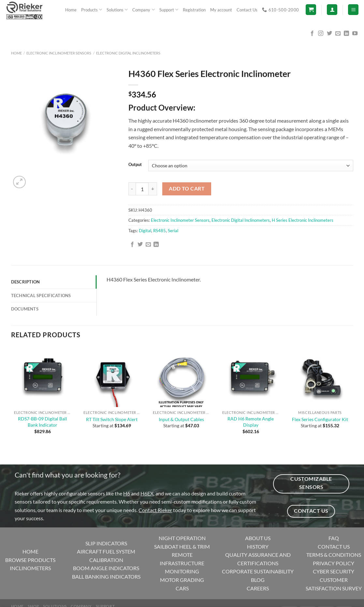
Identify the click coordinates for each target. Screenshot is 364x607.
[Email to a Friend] (148, 245)
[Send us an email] (338, 34)
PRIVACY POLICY (333, 563)
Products (91, 10)
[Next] (35, 178)
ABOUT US (257, 538)
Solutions (117, 10)
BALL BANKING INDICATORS (106, 576)
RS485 (159, 230)
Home (71, 9)
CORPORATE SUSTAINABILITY (258, 571)
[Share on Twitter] (140, 245)
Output (135, 164)
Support (168, 10)
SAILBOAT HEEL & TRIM (182, 546)
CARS (182, 588)
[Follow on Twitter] (329, 34)
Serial (173, 230)
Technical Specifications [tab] (41, 295)
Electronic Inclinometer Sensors (58, 53)
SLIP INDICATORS (106, 543)
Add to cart (187, 188)
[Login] (332, 9)
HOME (30, 551)
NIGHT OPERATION (182, 538)
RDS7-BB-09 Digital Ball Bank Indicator (42, 422)
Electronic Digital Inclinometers (128, 53)
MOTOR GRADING (182, 580)
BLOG (258, 580)
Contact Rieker (155, 510)
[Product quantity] (142, 188)
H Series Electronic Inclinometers (302, 220)
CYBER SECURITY (333, 571)
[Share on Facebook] (132, 245)
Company (143, 10)
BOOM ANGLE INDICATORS (106, 568)
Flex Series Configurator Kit (320, 419)
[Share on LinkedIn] (156, 245)
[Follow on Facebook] (312, 34)
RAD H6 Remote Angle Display (250, 422)
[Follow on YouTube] (354, 34)
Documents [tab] (24, 308)
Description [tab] (25, 281)
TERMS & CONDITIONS (333, 555)
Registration (194, 9)
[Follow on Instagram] (320, 34)
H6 (126, 493)
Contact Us (247, 9)
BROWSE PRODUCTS (30, 560)
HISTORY (258, 546)
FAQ (333, 538)
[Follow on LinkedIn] (346, 34)
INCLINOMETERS (30, 568)
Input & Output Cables (181, 419)
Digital (145, 230)
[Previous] (14, 453)
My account (221, 9)
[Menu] (353, 9)
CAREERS (258, 588)
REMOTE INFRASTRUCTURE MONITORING (182, 563)
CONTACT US (334, 546)
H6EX (146, 493)
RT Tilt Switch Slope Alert (112, 419)
